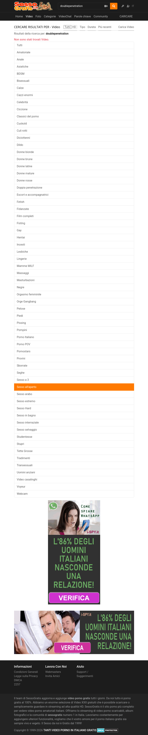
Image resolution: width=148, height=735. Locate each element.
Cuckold (22, 123)
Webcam (22, 493)
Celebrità (22, 102)
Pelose (21, 308)
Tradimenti (23, 458)
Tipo (82, 27)
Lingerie (22, 258)
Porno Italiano (25, 337)
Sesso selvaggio (27, 429)
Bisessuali (23, 80)
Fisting (21, 223)
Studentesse (24, 436)
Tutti (19, 45)
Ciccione (22, 109)
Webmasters (53, 672)
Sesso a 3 (23, 379)
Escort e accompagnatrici (33, 194)
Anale (20, 59)
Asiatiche (22, 66)
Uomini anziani (26, 472)
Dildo (20, 145)
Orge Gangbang (26, 301)
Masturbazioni (26, 280)
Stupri (20, 444)
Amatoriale (23, 52)
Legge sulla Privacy (26, 676)
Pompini (22, 330)
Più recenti (104, 27)
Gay (19, 230)
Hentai (21, 237)
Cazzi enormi (25, 95)
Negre (20, 287)
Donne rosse (24, 180)
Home (19, 16)
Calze (20, 88)
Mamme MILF (25, 266)
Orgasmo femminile (29, 294)
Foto (38, 16)
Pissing (21, 323)
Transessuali (25, 465)
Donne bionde (25, 152)
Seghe (21, 372)
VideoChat (65, 16)
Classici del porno (28, 116)
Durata (92, 27)
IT (133, 6)
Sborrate (22, 365)
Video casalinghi (27, 479)
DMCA (18, 680)
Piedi (20, 315)
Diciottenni (23, 137)
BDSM (21, 73)
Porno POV (23, 344)
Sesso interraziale (28, 422)
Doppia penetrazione (29, 187)
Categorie (50, 16)
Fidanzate (23, 209)
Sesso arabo (24, 394)
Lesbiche (22, 251)
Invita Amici (52, 676)
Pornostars (23, 351)
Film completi (25, 216)
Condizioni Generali (26, 672)
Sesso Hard (24, 408)
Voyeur (21, 486)
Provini (21, 358)
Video (29, 16)
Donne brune (25, 159)
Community (101, 16)
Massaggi (23, 273)
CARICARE (126, 16)
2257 (17, 684)
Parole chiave (82, 16)
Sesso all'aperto (27, 387)
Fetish (20, 202)
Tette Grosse (25, 451)
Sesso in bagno (26, 415)
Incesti (21, 244)
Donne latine (24, 166)
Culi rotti (22, 130)
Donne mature (25, 173)
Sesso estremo (26, 401)
